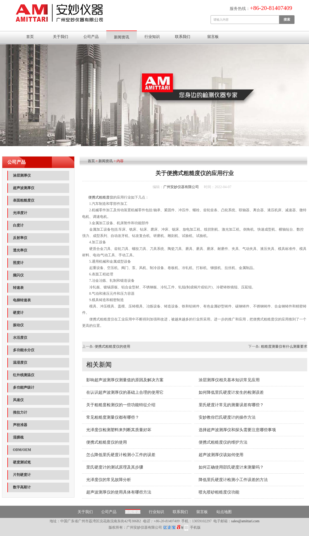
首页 (30, 37)
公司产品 (91, 37)
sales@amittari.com (245, 521)
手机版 (195, 527)
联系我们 (182, 37)
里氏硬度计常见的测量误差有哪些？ (231, 405)
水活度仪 (20, 338)
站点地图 (224, 512)
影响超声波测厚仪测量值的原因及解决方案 (125, 380)
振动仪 (18, 325)
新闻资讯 (121, 37)
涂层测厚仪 (22, 175)
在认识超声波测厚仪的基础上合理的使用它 (125, 392)
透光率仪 (20, 250)
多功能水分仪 (23, 350)
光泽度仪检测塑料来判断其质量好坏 (118, 430)
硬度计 (18, 313)
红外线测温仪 (23, 375)
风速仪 (18, 400)
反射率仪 (20, 238)
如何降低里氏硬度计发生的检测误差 (231, 392)
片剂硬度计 (22, 475)
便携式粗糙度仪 (100, 197)
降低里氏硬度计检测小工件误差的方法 (233, 479)
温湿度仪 (20, 362)
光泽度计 (20, 213)
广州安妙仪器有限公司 (181, 187)
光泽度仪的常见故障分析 (108, 479)
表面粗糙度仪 (23, 200)
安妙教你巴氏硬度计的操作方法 (227, 417)
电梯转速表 (22, 300)
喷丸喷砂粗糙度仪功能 (219, 492)
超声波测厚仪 (23, 188)
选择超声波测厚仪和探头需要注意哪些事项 (237, 430)
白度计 (18, 225)
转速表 (18, 288)
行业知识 (152, 37)
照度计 (18, 263)
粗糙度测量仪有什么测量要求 (284, 346)
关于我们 (60, 37)
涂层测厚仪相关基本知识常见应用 (229, 380)
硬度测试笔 (22, 462)
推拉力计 (20, 412)
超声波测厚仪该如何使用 (221, 455)
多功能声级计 (23, 387)
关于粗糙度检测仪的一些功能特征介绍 (120, 405)
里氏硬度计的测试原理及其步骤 (114, 467)
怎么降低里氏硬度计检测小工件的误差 (120, 455)
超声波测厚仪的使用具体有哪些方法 (118, 492)
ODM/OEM (22, 450)
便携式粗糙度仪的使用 (112, 346)
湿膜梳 (18, 437)
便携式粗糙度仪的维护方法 (223, 442)
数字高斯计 (22, 487)
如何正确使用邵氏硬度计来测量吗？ (231, 467)
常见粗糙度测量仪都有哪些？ (112, 417)
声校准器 (20, 425)
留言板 (213, 37)
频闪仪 (18, 275)
